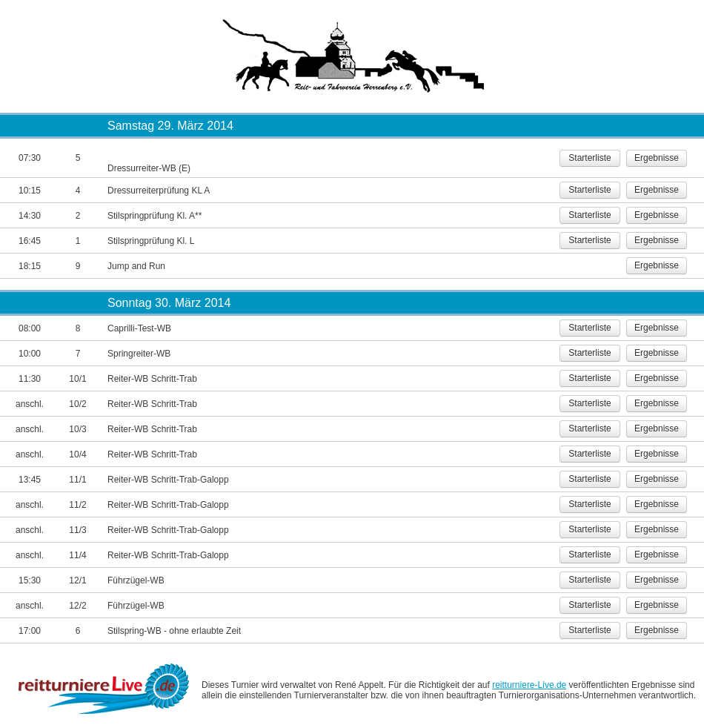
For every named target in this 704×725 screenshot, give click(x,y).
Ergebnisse (656, 158)
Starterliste (589, 158)
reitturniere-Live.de (529, 685)
